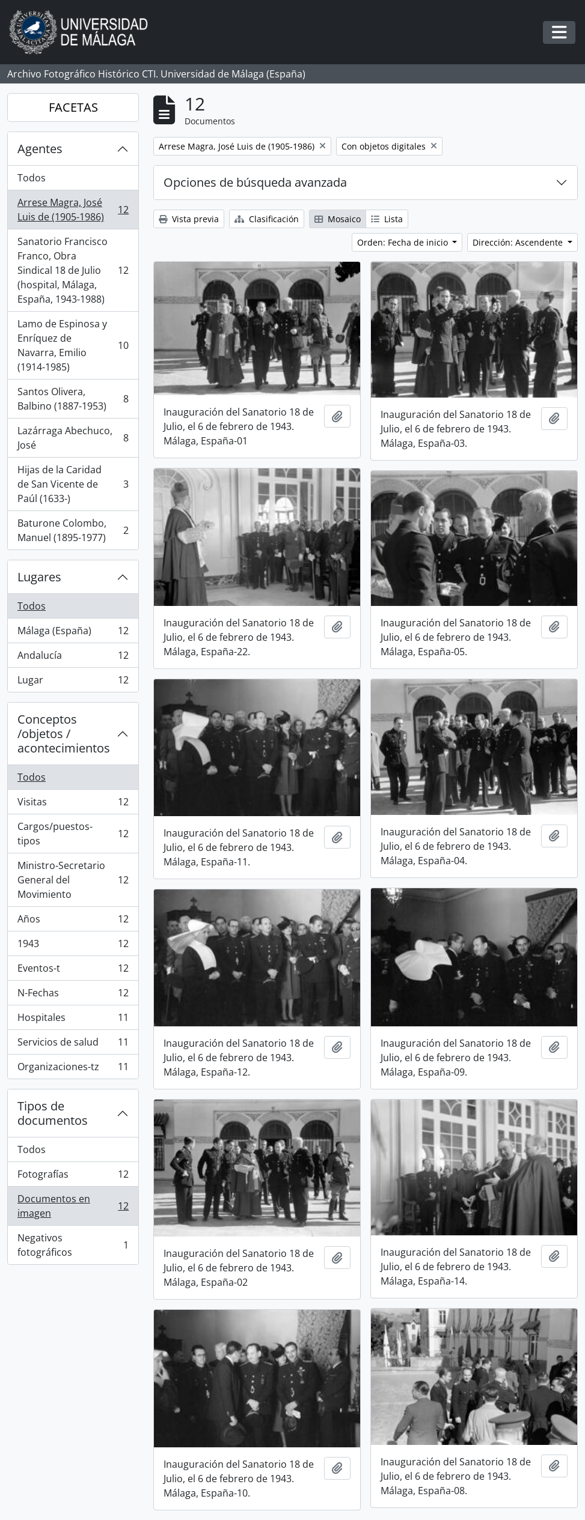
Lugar (73, 682)
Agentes (40, 149)
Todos (31, 177)
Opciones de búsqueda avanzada (255, 182)
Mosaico (337, 219)
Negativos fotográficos (73, 1245)
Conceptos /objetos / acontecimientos (63, 733)
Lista (387, 219)
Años (73, 921)
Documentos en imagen (73, 1206)
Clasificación (266, 219)
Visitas (73, 804)
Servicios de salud (73, 1045)
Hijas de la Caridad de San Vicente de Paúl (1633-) (73, 484)
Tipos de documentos (52, 1113)
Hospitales (73, 1020)
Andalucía (73, 658)
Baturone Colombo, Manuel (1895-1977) (73, 530)
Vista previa (189, 219)
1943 (73, 946)
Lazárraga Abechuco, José (73, 438)
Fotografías (73, 1177)
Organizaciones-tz (73, 1069)
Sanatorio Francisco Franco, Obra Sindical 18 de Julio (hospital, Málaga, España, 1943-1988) (73, 270)
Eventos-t (73, 971)
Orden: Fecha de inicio (403, 242)
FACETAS (73, 107)
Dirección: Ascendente (519, 242)
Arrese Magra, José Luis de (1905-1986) (73, 209)
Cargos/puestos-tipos (73, 833)
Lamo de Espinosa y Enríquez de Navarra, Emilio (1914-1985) (73, 345)
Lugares (39, 577)
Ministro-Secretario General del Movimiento (73, 880)
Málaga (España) (73, 633)
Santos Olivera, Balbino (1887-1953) (73, 399)
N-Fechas (73, 995)
